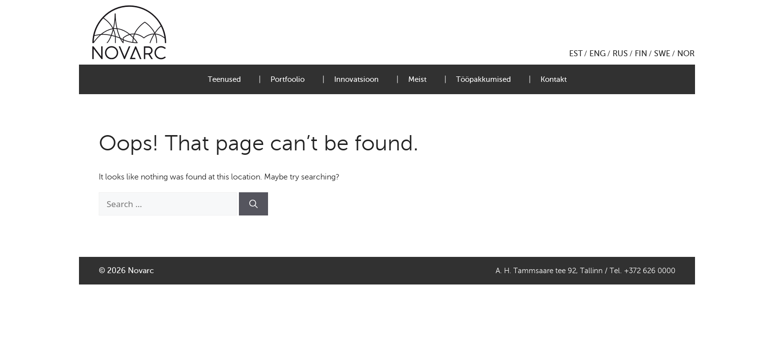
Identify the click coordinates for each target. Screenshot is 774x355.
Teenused (224, 79)
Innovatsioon (356, 79)
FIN (641, 53)
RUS (620, 53)
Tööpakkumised (483, 79)
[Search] (253, 204)
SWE (662, 53)
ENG (597, 53)
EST (575, 53)
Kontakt (554, 79)
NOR (686, 53)
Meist (417, 79)
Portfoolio (288, 79)
